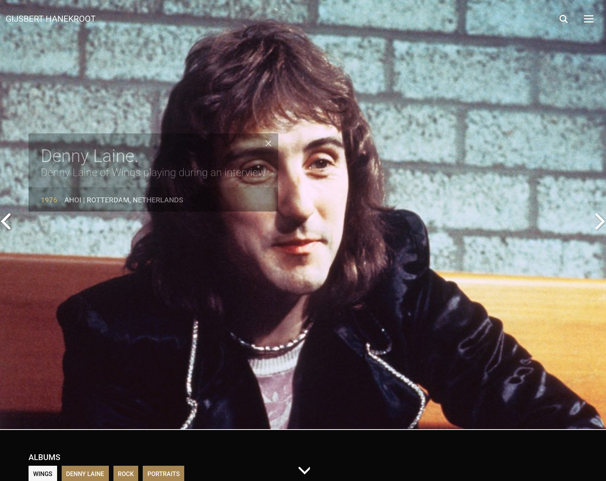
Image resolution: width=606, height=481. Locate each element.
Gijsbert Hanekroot (51, 18)
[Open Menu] (588, 19)
